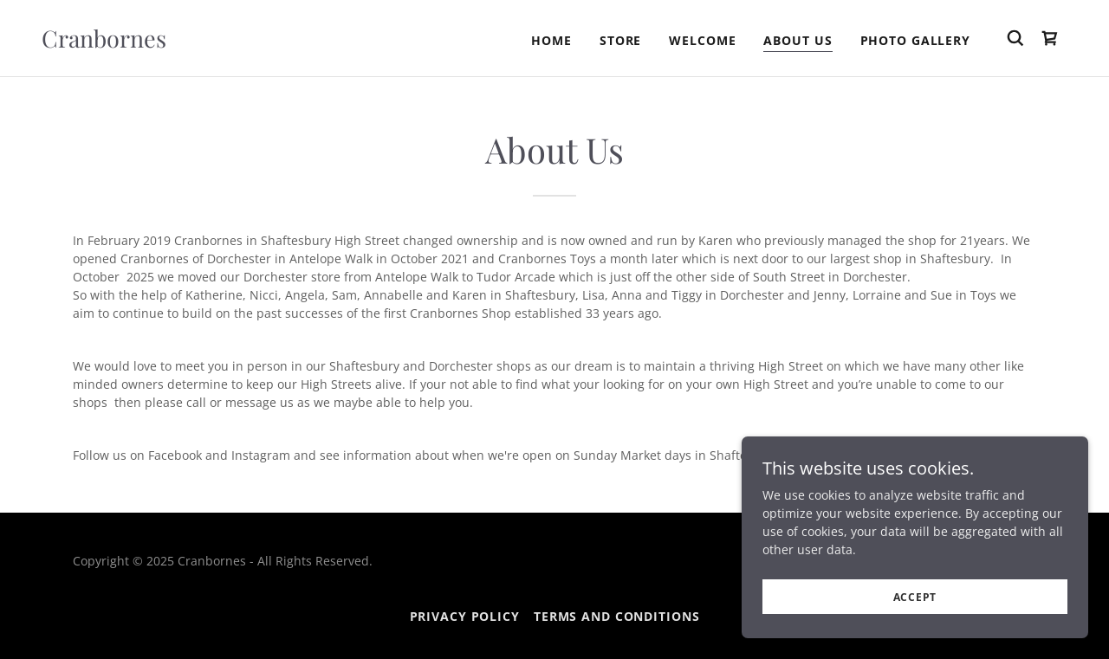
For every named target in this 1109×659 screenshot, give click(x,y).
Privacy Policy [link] (465, 616)
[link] (104, 43)
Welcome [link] (702, 40)
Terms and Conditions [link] (617, 616)
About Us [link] (797, 40)
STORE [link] (620, 40)
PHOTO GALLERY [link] (915, 40)
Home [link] (551, 40)
